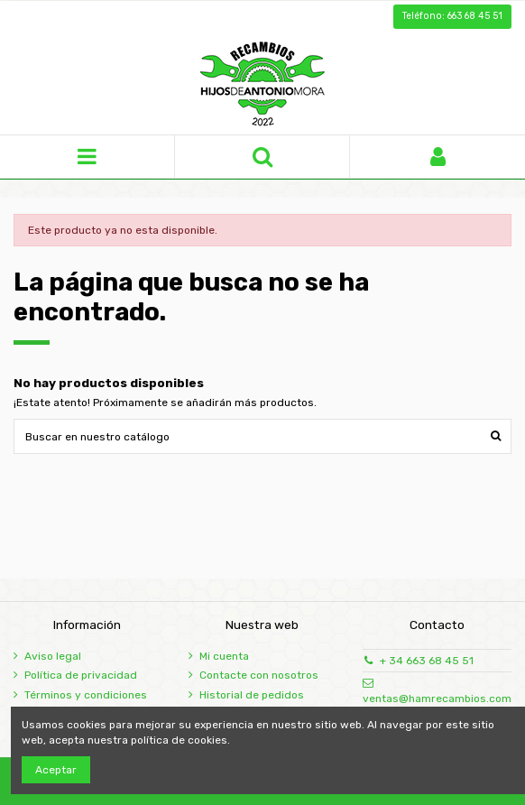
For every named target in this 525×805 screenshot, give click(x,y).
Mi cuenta (224, 656)
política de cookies (179, 740)
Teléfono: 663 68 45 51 (452, 16)
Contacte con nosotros (258, 675)
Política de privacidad (80, 675)
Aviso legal (52, 656)
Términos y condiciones (85, 695)
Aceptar (56, 769)
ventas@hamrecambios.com (437, 698)
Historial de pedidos (251, 695)
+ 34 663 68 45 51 (427, 660)
